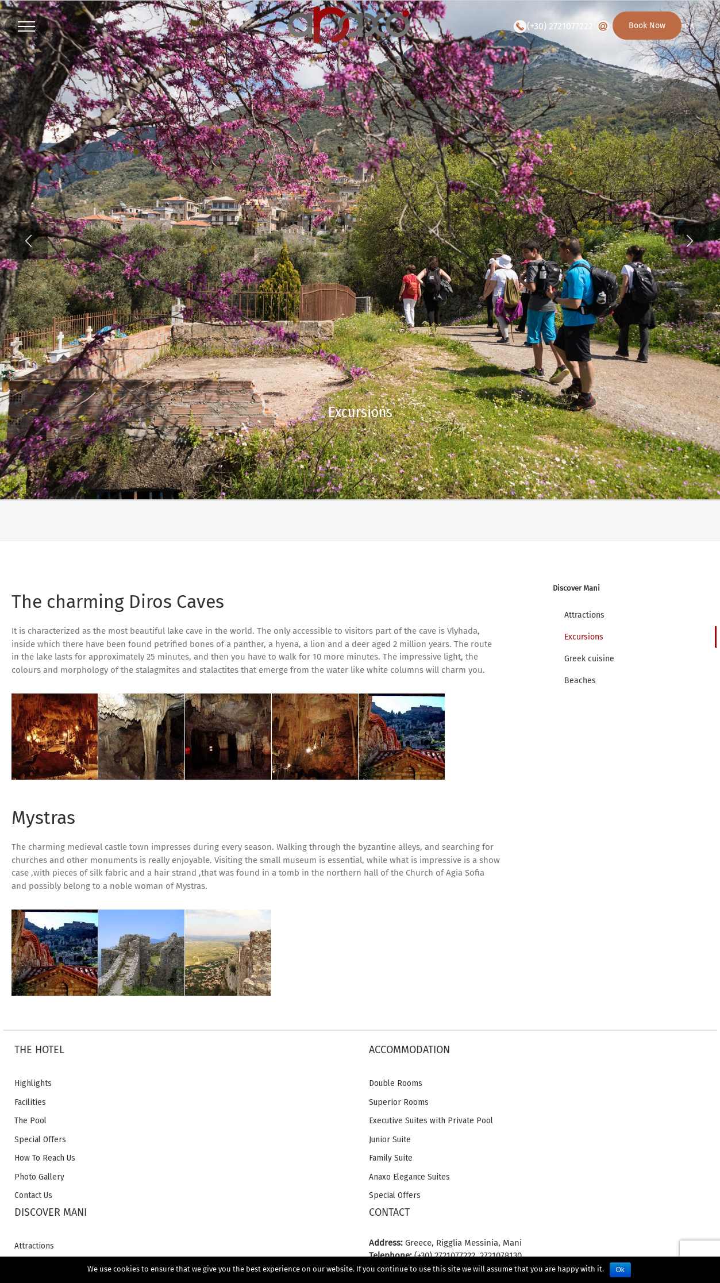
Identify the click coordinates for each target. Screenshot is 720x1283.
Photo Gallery (39, 1177)
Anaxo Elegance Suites (409, 1177)
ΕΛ (689, 27)
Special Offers (40, 1139)
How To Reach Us (44, 1158)
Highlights (33, 1083)
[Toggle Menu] (26, 26)
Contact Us (33, 1195)
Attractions (34, 1245)
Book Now (647, 25)
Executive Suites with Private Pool (431, 1120)
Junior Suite (390, 1139)
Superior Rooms (399, 1102)
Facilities (30, 1102)
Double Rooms (395, 1083)
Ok (620, 1270)
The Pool (30, 1120)
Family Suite (391, 1158)
